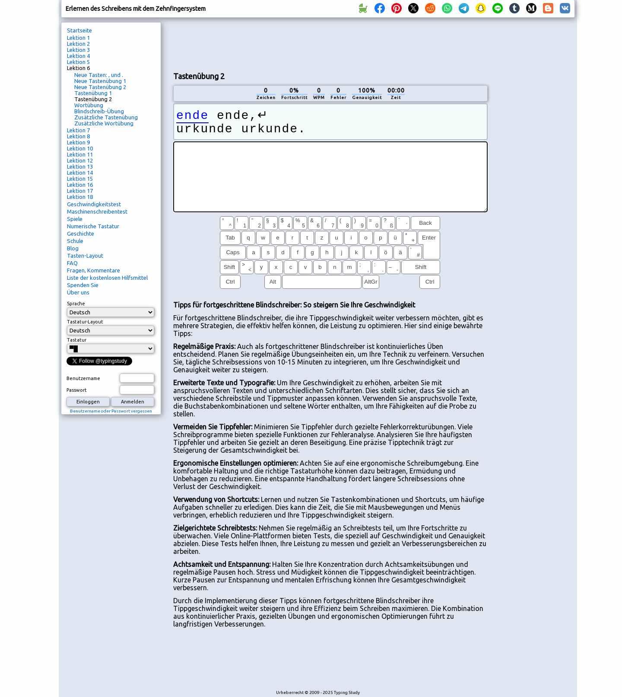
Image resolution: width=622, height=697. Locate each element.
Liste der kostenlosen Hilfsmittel (107, 278)
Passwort (77, 390)
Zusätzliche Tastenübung (106, 117)
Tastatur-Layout (85, 321)
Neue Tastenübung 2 (100, 87)
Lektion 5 (78, 62)
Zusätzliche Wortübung (103, 123)
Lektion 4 (78, 56)
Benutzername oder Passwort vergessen (111, 411)
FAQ (72, 263)
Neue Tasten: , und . (98, 75)
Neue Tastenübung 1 (100, 81)
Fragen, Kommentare (93, 270)
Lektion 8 (78, 136)
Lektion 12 (80, 160)
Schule (75, 241)
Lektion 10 (80, 148)
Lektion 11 (80, 154)
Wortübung (88, 105)
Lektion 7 (78, 130)
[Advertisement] (330, 43)
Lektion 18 (80, 197)
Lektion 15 (80, 179)
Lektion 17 (80, 191)
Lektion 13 (80, 166)
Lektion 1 (78, 38)
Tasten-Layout (85, 256)
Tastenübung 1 (93, 93)
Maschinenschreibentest (97, 211)
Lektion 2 (78, 44)
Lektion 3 (78, 50)
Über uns (78, 292)
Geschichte (80, 233)
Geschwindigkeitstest (94, 204)
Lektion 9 (78, 142)
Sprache (76, 303)
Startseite (79, 30)
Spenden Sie (82, 285)
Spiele (75, 219)
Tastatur (76, 339)
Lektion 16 (80, 185)
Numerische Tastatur (93, 226)
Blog (73, 248)
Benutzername (83, 378)
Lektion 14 (80, 172)
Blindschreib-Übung (99, 111)
